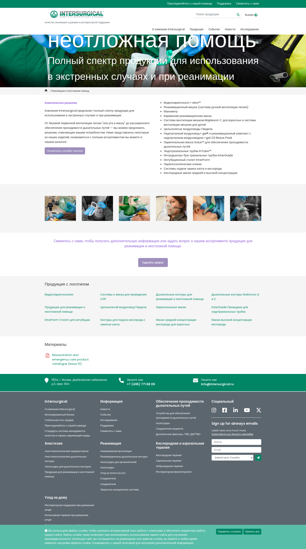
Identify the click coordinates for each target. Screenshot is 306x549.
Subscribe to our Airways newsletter (232, 434)
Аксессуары (163, 423)
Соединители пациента (169, 429)
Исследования (249, 29)
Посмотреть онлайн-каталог (65, 151)
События (214, 29)
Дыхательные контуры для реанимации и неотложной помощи (180, 296)
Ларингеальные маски (171, 307)
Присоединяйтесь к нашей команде (189, 3)
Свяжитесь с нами (247, 3)
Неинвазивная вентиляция (116, 451)
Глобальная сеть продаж (59, 420)
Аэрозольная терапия (168, 461)
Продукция (196, 29)
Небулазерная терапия (169, 466)
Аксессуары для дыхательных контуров (68, 466)
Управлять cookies (229, 531)
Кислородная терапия (168, 455)
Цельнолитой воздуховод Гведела (123, 307)
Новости (230, 29)
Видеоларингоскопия (59, 294)
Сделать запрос (153, 262)
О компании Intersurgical (168, 29)
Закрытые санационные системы (119, 489)
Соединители (108, 478)
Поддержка (224, 3)
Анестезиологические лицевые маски (67, 451)
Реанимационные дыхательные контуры (124, 456)
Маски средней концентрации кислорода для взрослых (176, 322)
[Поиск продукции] (218, 14)
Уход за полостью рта (112, 473)
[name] (236, 442)
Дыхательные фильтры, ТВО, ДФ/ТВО (178, 434)
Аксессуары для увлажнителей (118, 462)
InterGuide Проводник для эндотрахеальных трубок (230, 309)
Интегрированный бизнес (60, 414)
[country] (232, 458)
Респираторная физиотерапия (173, 472)
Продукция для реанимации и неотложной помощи (65, 309)
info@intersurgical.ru (217, 384)
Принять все (252, 531)
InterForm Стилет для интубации (67, 320)
